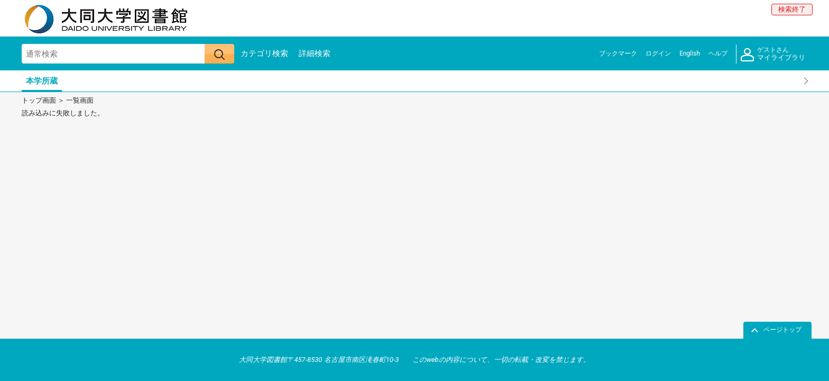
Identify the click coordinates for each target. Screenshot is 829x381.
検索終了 (792, 9)
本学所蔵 (42, 81)
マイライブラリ (773, 54)
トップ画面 (39, 100)
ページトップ (782, 329)
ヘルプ (717, 53)
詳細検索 (314, 53)
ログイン (658, 53)
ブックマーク (618, 53)
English (689, 53)
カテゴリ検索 (264, 53)
